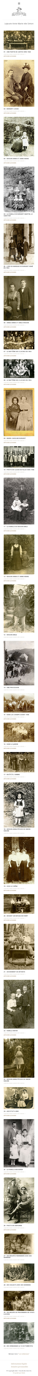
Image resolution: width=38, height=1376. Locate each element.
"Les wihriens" (23, 1354)
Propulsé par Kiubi (19, 1373)
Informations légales (19, 1364)
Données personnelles (19, 1367)
